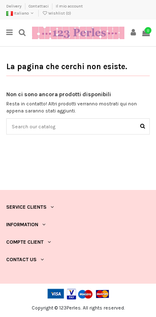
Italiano (20, 13)
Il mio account (69, 6)
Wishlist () (56, 13)
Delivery (14, 6)
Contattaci (39, 6)
